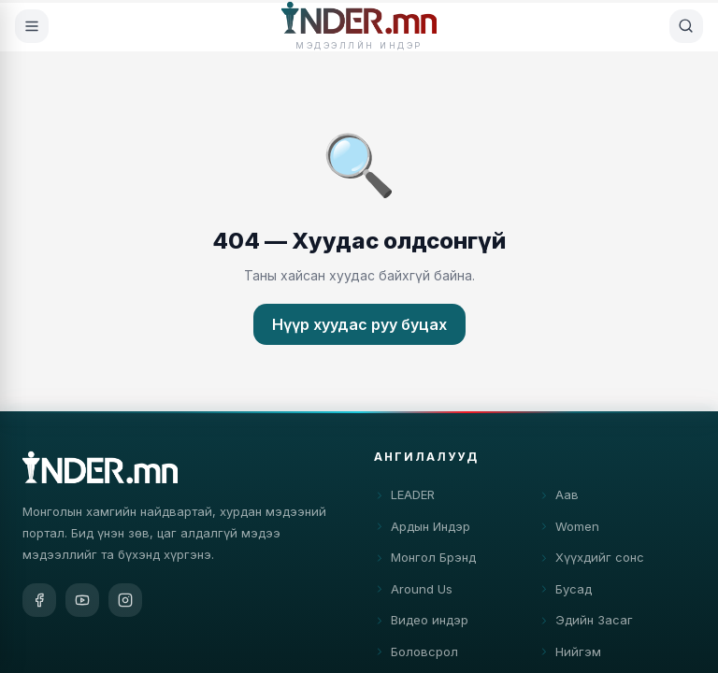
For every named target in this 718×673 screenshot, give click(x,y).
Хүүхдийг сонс (591, 561)
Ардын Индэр (422, 530)
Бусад (565, 592)
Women (568, 530)
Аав (558, 499)
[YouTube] (82, 602)
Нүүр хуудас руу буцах (359, 324)
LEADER (404, 499)
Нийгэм (569, 655)
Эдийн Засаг (585, 624)
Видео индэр (421, 624)
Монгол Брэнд (425, 561)
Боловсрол (416, 655)
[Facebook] (39, 602)
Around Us (413, 592)
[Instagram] (125, 602)
